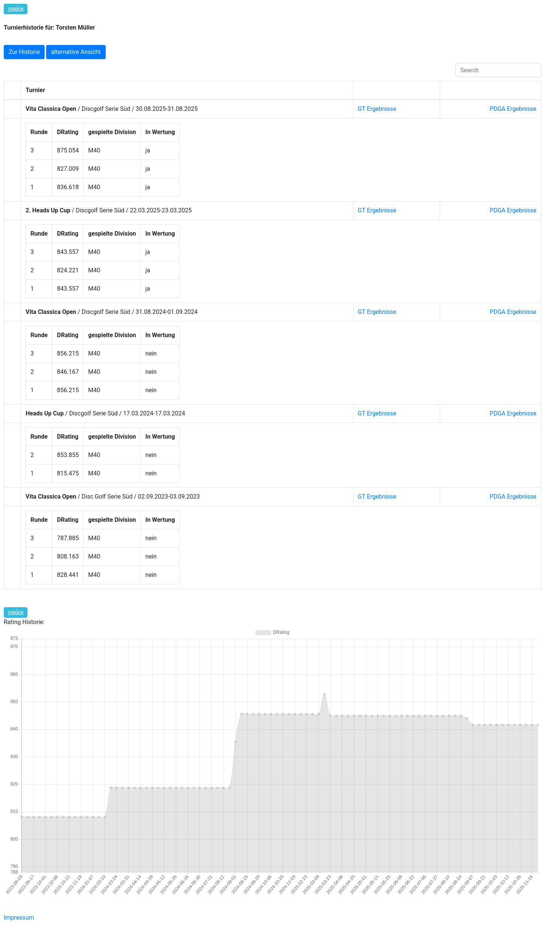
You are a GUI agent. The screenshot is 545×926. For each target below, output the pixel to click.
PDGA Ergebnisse (513, 108)
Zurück (16, 9)
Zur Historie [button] (24, 51)
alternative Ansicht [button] (75, 51)
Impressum (19, 917)
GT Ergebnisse (377, 108)
